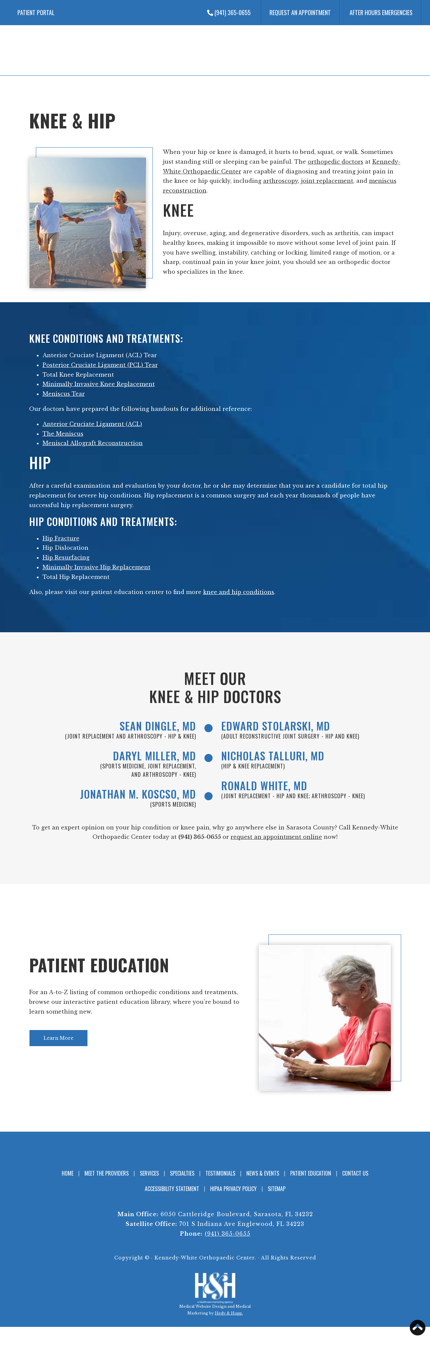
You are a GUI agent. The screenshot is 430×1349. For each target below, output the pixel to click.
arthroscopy (280, 180)
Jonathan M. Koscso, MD (132, 796)
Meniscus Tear (64, 393)
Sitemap (277, 1192)
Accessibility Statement (172, 1192)
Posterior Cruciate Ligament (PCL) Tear (100, 365)
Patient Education (99, 967)
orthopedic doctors (335, 161)
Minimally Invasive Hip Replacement (96, 567)
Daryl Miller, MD (151, 757)
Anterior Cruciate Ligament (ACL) (92, 424)
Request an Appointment (300, 12)
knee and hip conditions (238, 592)
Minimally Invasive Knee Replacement (99, 384)
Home (67, 1176)
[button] (418, 1327)
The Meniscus (63, 433)
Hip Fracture (61, 538)
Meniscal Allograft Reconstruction (93, 443)
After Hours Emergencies (381, 12)
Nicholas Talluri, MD (277, 757)
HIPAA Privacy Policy (233, 1192)
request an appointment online (276, 840)
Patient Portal (36, 12)
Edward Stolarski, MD (280, 726)
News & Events (262, 1176)
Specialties (182, 1176)
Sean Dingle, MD (154, 726)
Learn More (58, 1041)
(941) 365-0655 (229, 12)
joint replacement (327, 180)
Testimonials (220, 1176)
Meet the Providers (106, 1176)
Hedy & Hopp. (229, 1316)
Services (149, 1176)
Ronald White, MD (268, 788)
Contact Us (355, 1176)
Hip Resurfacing (66, 557)
